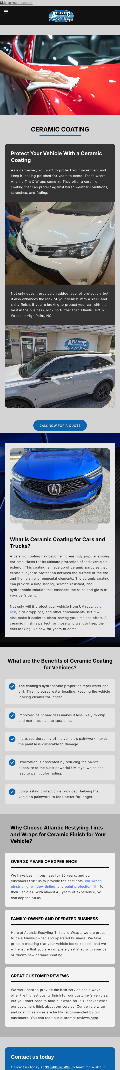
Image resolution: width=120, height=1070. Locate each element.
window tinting (43, 886)
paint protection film (82, 886)
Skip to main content (16, 3)
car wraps (93, 881)
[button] (8, 12)
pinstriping (20, 886)
